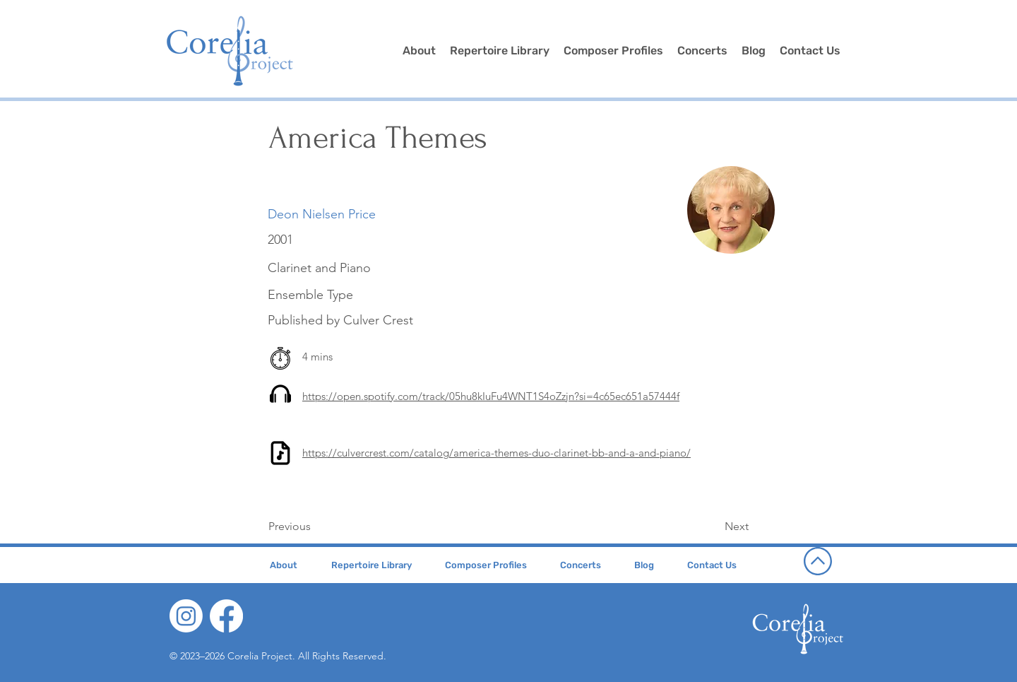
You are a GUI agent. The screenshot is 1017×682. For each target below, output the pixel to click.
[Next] (713, 527)
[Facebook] (226, 616)
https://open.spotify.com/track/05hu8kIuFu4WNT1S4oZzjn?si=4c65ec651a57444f (490, 396)
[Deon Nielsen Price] (322, 214)
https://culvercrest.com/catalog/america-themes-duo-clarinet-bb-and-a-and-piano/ (496, 452)
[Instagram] (186, 616)
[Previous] (315, 527)
